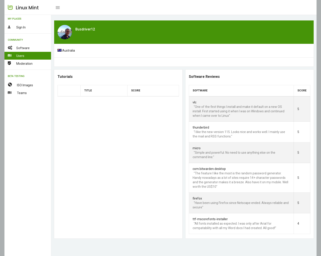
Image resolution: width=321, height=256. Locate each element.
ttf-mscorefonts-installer (210, 219)
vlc (194, 102)
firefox (197, 198)
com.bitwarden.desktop (209, 169)
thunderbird (201, 127)
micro (197, 148)
